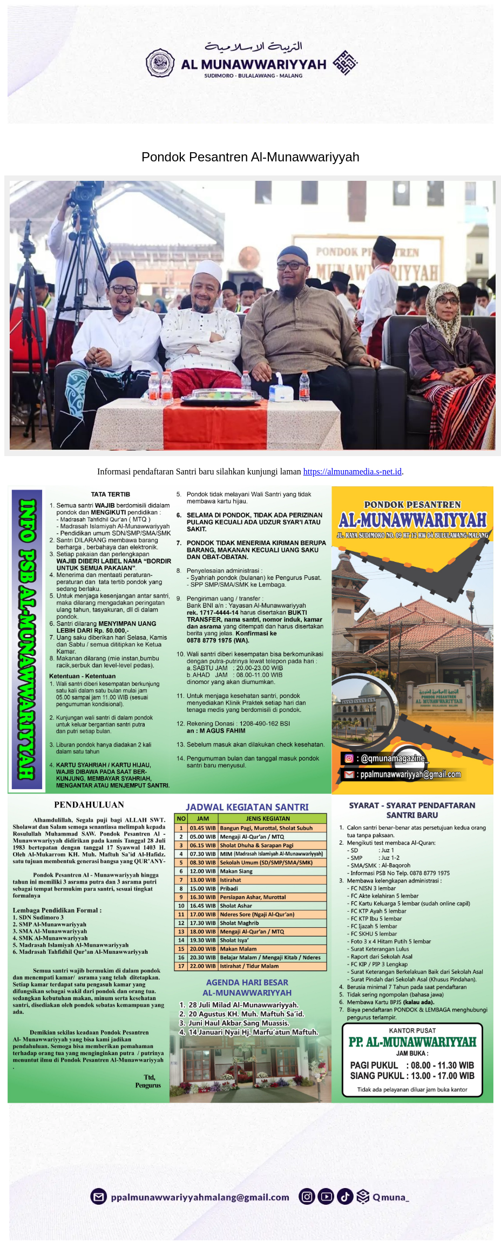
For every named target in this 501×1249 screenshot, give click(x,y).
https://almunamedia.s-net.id (352, 471)
